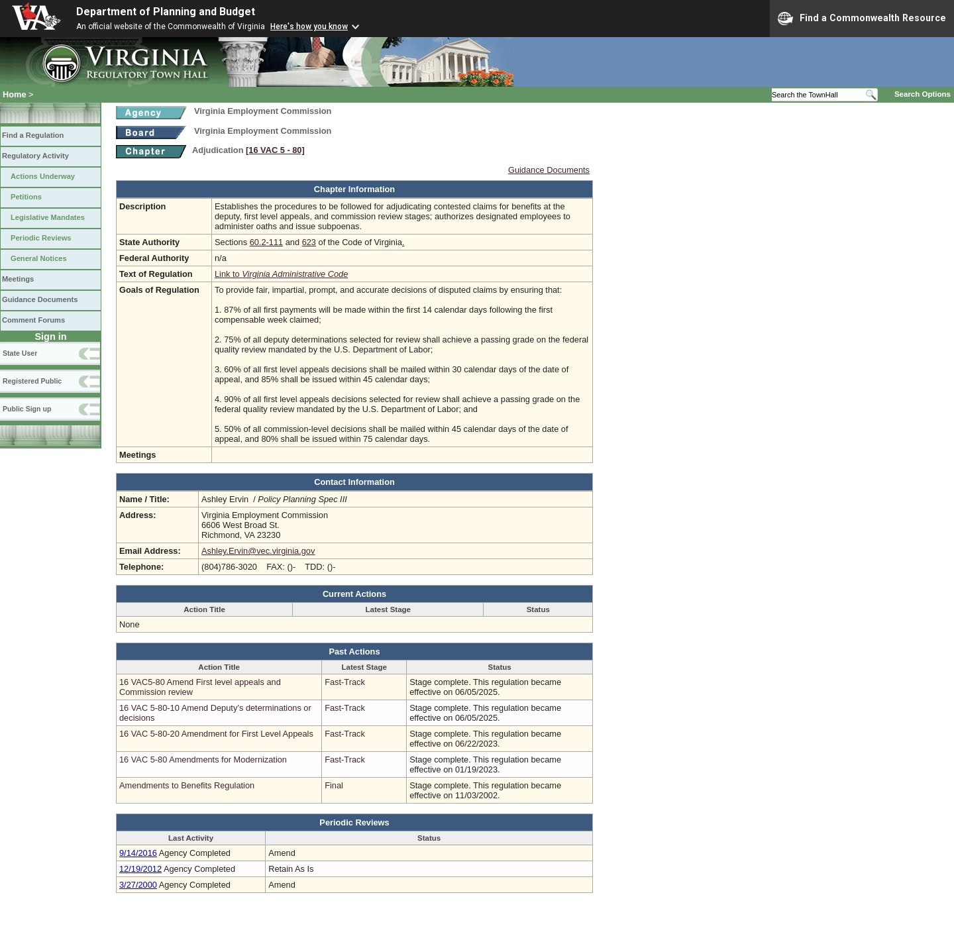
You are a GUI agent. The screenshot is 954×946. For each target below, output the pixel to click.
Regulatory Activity (35, 156)
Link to (281, 274)
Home (14, 94)
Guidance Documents (40, 299)
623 (309, 242)
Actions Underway (43, 176)
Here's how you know (309, 26)
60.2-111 (267, 242)
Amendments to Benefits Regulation (186, 785)
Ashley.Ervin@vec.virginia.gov (258, 551)
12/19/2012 (140, 869)
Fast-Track (345, 682)
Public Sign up (27, 409)
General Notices (39, 258)
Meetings (18, 279)
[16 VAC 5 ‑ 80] (275, 150)
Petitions (26, 197)
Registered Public (32, 381)
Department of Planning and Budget (165, 11)
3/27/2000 (138, 885)
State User (20, 353)
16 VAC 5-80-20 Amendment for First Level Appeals (216, 734)
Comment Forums (33, 320)
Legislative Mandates (48, 217)
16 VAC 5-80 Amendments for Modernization (203, 759)
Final (334, 785)
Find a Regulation (33, 135)
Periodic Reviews (41, 238)
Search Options (922, 94)
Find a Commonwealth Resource (862, 18)
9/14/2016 (138, 853)
